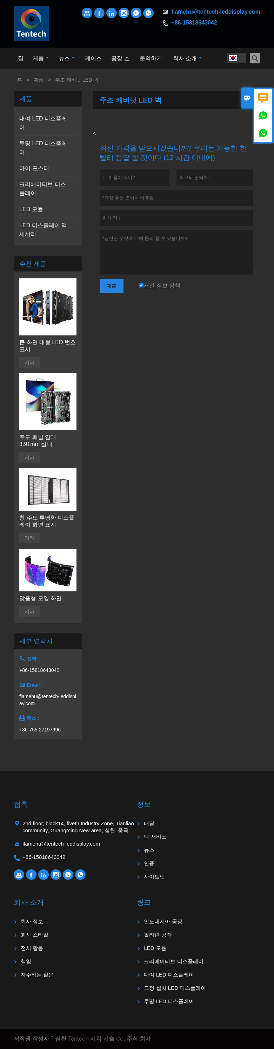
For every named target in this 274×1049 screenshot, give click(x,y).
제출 (111, 286)
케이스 (93, 58)
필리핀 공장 (158, 935)
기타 (29, 362)
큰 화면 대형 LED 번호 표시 (47, 345)
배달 (149, 823)
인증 (149, 863)
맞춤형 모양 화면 (40, 598)
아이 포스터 (34, 168)
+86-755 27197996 (40, 729)
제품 (41, 58)
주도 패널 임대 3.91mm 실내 (37, 440)
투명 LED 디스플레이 (169, 1001)
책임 (26, 961)
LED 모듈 (31, 209)
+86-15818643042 (194, 23)
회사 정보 (32, 921)
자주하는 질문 (37, 975)
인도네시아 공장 (163, 921)
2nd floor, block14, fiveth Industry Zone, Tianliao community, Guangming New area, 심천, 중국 (78, 826)
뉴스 (67, 58)
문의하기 (151, 58)
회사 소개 (187, 58)
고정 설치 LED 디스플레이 (175, 988)
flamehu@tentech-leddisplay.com (215, 12)
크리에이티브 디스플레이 (173, 961)
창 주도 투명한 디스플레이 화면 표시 (46, 521)
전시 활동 (32, 948)
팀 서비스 (155, 837)
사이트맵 (154, 877)
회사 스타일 (34, 935)
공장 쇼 (120, 58)
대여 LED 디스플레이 (169, 975)
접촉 (21, 804)
